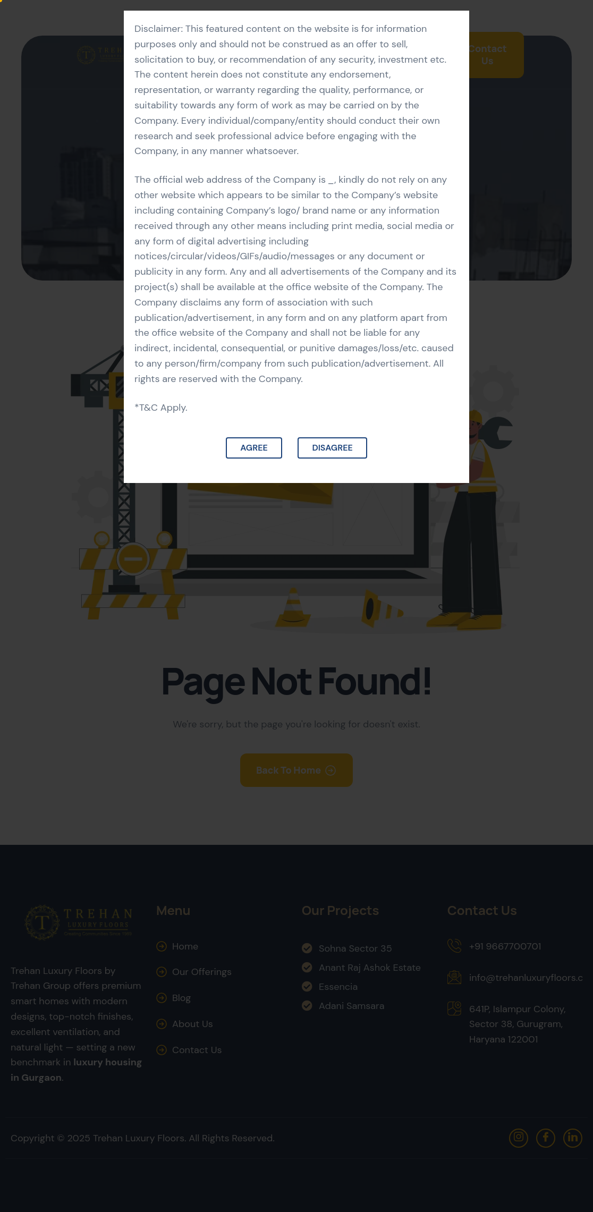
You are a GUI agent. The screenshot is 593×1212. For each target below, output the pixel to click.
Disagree (332, 447)
